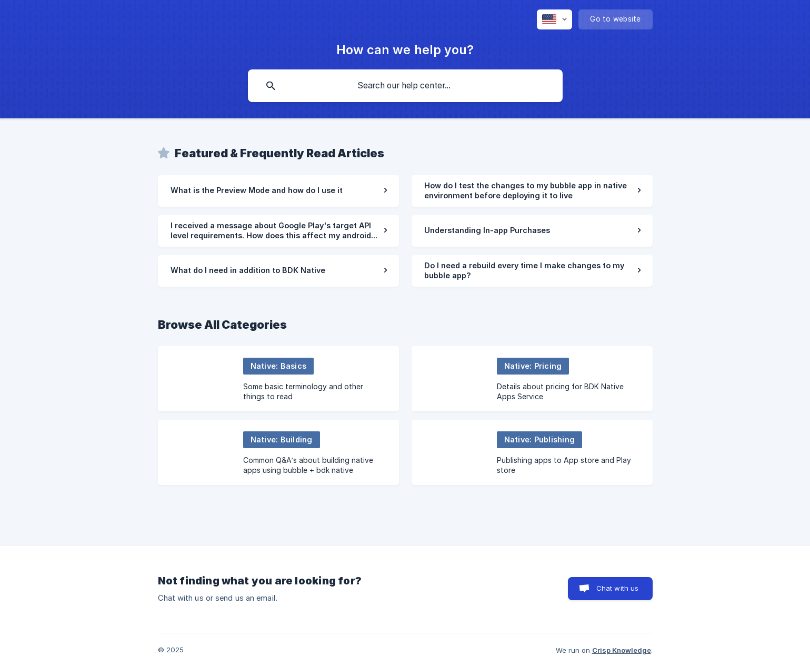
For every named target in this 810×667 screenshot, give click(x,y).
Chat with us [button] (617, 588)
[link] (278, 191)
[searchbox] (405, 85)
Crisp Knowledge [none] (621, 650)
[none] (554, 19)
